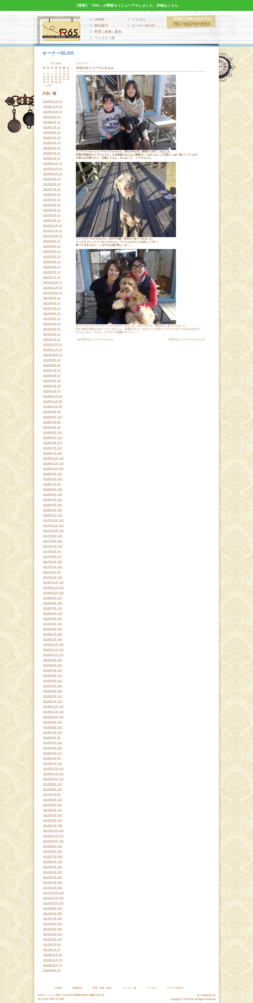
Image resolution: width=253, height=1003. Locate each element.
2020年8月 (49, 365)
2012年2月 (49, 882)
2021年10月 (50, 292)
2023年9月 (49, 179)
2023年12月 (50, 163)
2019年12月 (50, 396)
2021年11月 (50, 287)
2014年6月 (49, 737)
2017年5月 (49, 556)
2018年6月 (49, 489)
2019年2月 (49, 448)
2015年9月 (49, 660)
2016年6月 (49, 613)
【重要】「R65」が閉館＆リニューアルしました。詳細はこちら (126, 5)
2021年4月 (49, 323)
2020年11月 (50, 349)
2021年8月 (49, 303)
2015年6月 (49, 675)
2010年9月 (49, 970)
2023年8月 (49, 184)
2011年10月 (50, 903)
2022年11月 (50, 230)
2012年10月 (50, 841)
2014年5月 (49, 742)
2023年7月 (49, 189)
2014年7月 (49, 732)
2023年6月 (49, 194)
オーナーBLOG (143, 25)
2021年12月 (50, 282)
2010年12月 (50, 954)
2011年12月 (50, 892)
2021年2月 (49, 334)
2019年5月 (49, 432)
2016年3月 (49, 629)
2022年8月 (49, 246)
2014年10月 (50, 717)
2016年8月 (49, 603)
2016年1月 (49, 639)
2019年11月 (50, 401)
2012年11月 (50, 835)
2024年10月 (50, 111)
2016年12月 (50, 582)
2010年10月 (50, 965)
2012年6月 (49, 861)
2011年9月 (49, 908)
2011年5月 (49, 929)
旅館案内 (77, 987)
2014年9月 (49, 722)
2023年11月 (50, 168)
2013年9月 (49, 784)
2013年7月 (49, 794)
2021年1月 (49, 339)
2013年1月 (49, 825)
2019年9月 (49, 411)
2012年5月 (49, 867)
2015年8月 (49, 665)
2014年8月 (49, 727)
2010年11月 (50, 960)
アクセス (139, 19)
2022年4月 (49, 261)
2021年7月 (49, 308)
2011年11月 (50, 898)
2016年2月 (49, 634)
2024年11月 (50, 106)
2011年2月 (49, 944)
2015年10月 (50, 654)
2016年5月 (49, 618)
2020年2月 (49, 386)
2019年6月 (49, 427)
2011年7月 (49, 918)
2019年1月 (49, 453)
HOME (100, 19)
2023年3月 (49, 210)
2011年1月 (49, 949)
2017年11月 (50, 525)
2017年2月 (49, 572)
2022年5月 (49, 256)
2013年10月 (50, 779)
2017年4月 (49, 561)
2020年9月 (49, 360)
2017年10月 (50, 530)
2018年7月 (49, 484)
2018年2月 (49, 510)
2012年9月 (49, 846)
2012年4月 (49, 872)
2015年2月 (49, 696)
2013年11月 (50, 773)
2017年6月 (49, 551)
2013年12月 (50, 768)
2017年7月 (49, 546)
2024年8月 (49, 122)
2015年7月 (49, 670)
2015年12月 (50, 644)
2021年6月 (49, 313)
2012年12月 (50, 830)
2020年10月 (50, 354)
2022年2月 (49, 272)
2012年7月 (49, 856)
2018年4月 (49, 499)
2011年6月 (49, 923)
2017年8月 (49, 541)
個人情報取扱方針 (206, 995)
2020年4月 (49, 375)
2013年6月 (49, 799)
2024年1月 (49, 158)
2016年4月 (49, 623)
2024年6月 (49, 132)
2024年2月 (49, 153)
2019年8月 (49, 417)
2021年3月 (49, 329)
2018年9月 (49, 473)
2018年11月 (50, 463)
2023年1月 (49, 220)
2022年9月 (49, 241)
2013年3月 (49, 815)
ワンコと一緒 (105, 38)
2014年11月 (50, 711)
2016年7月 (49, 608)
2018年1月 (49, 515)
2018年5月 (49, 494)
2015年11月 (50, 649)
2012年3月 (49, 877)
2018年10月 (50, 468)
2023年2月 (49, 215)
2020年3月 (49, 380)
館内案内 (101, 25)
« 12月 (48, 85)
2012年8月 (49, 851)
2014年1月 (49, 763)
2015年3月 (49, 691)
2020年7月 (49, 370)
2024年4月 (49, 142)
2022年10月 (50, 236)
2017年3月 (49, 567)
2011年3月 (49, 939)
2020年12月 (50, 344)
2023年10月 (50, 173)
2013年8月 (49, 789)
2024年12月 (50, 101)
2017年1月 (49, 577)
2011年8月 (49, 913)
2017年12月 (50, 520)
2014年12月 (50, 706)
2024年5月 (49, 137)
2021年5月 (49, 318)
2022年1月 (49, 277)
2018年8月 (49, 479)
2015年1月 (49, 701)
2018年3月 (49, 504)
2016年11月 (50, 587)
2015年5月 (49, 680)
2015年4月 (49, 685)
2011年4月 (49, 934)
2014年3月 (49, 753)
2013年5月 (49, 804)
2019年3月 (49, 442)
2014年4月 (49, 748)
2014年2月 (49, 758)
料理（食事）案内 (108, 32)
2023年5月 (49, 199)
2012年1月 (49, 887)
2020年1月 (49, 391)
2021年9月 (49, 298)
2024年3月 (49, 148)
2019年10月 (50, 406)
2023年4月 (49, 204)
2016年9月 (49, 598)
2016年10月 (50, 592)
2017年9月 (49, 536)
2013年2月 (49, 820)
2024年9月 (49, 117)
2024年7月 (49, 127)
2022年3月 (49, 267)
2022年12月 (50, 225)
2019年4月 (49, 437)
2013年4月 (49, 810)
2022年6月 (49, 251)
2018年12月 (50, 458)
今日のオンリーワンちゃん (97, 339)
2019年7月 (49, 422)
